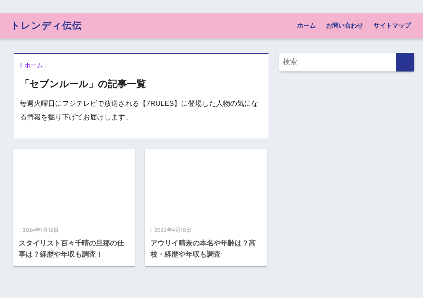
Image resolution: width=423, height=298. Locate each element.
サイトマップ (392, 25)
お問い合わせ (344, 25)
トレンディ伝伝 (46, 25)
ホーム (306, 25)
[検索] (405, 62)
